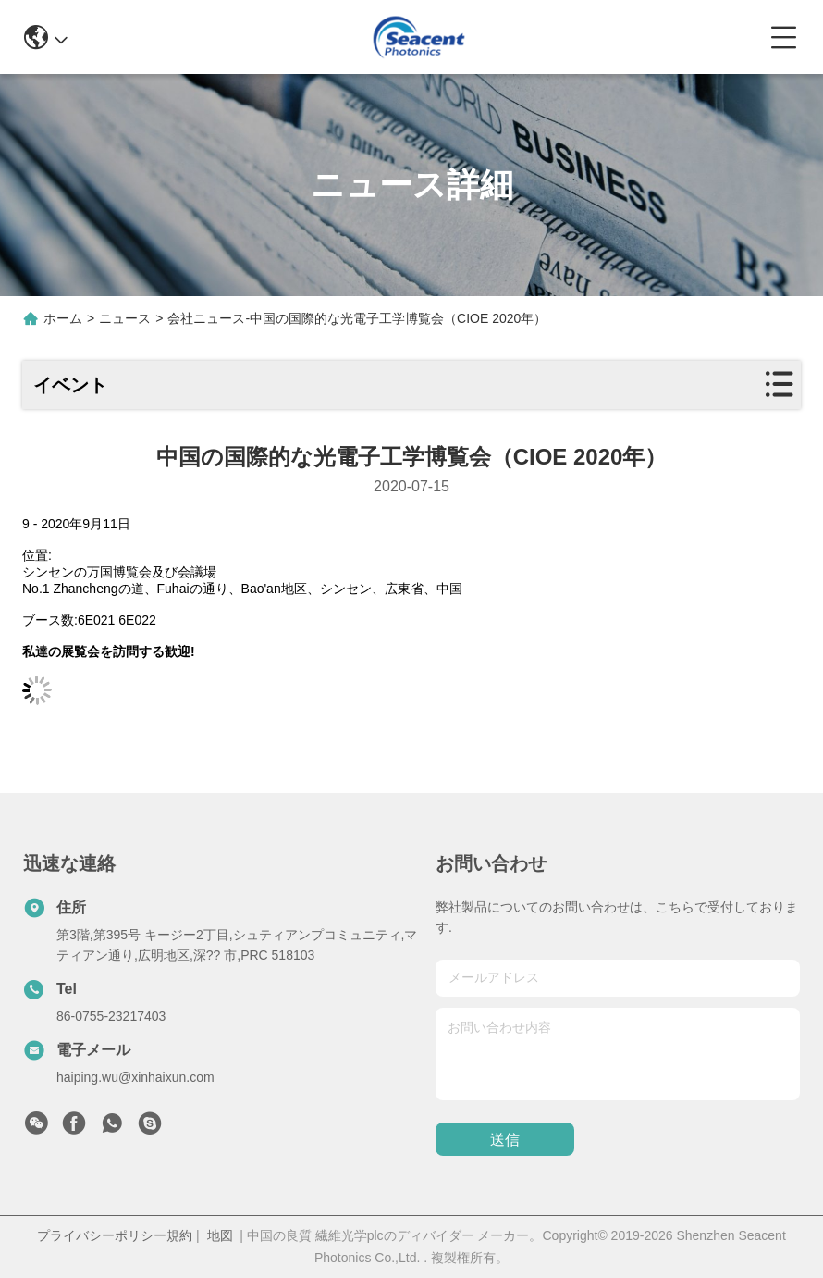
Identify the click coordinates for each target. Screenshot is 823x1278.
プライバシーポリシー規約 (114, 1235)
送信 (505, 1140)
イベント (70, 385)
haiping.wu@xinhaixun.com (135, 1077)
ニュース (125, 318)
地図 (220, 1235)
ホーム (62, 318)
